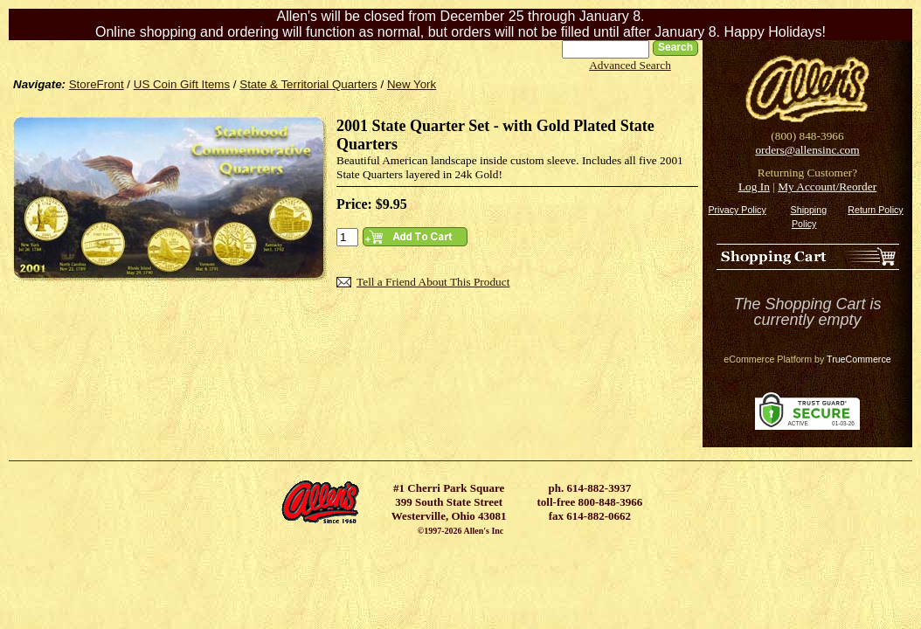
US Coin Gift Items (182, 84)
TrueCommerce (859, 359)
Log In (754, 186)
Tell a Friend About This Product (433, 281)
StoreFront (96, 84)
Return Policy (875, 209)
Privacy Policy (736, 209)
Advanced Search (630, 65)
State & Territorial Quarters (308, 84)
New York (411, 84)
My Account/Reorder (827, 186)
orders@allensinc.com (807, 149)
